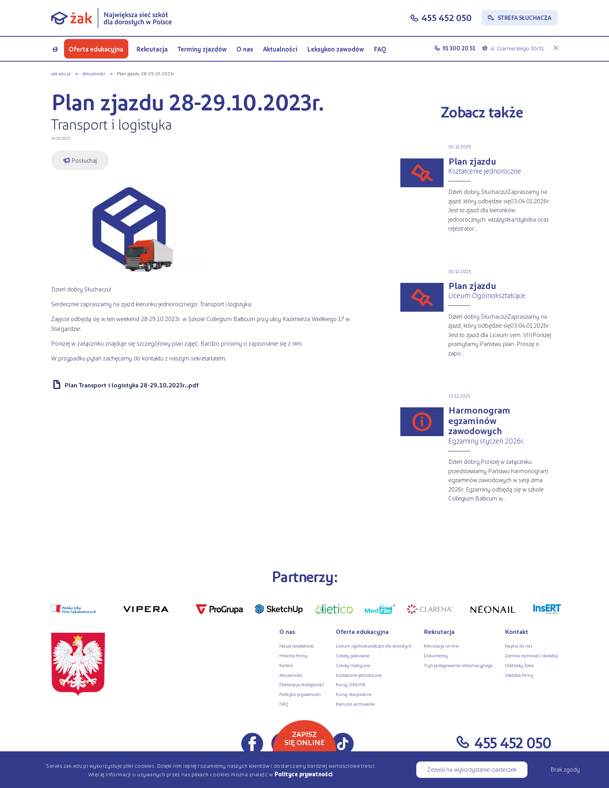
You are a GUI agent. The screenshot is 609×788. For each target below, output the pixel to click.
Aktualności (280, 49)
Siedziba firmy (519, 675)
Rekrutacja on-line (441, 645)
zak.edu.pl (61, 73)
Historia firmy (293, 655)
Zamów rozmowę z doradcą (531, 655)
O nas (244, 49)
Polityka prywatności (300, 694)
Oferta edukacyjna (96, 49)
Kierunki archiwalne (355, 704)
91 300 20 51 (459, 47)
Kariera (286, 665)
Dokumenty (436, 655)
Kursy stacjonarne (353, 694)
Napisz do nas (518, 645)
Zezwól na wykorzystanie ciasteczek (472, 769)
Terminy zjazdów (202, 49)
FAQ (380, 49)
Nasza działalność (296, 645)
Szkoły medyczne (353, 665)
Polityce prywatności (303, 773)
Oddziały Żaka (519, 665)
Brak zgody (565, 769)
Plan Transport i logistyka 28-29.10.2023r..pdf (131, 385)
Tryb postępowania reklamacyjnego (458, 665)
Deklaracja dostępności (301, 684)
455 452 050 (446, 17)
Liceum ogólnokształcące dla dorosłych (374, 645)
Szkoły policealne (352, 655)
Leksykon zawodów (335, 49)
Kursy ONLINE (351, 684)
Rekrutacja (152, 49)
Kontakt (516, 631)
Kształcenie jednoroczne (359, 675)
